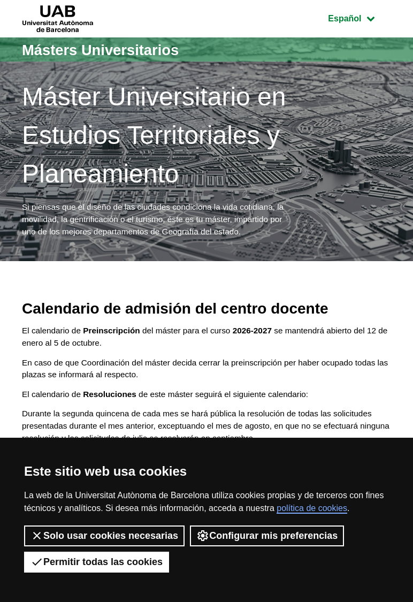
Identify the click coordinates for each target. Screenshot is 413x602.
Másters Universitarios (108, 49)
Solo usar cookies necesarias (104, 535)
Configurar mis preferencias (267, 535)
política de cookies (312, 508)
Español (359, 17)
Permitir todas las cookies (96, 561)
